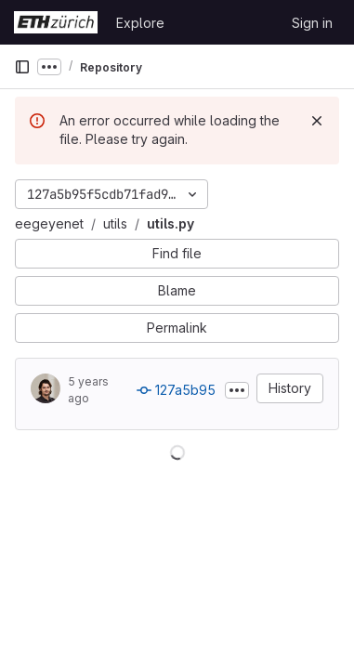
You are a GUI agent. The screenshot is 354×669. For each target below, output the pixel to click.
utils (115, 223)
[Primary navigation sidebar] (22, 67)
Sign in (312, 23)
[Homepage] (55, 22)
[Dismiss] (317, 121)
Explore (140, 23)
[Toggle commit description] (237, 390)
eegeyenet (49, 223)
